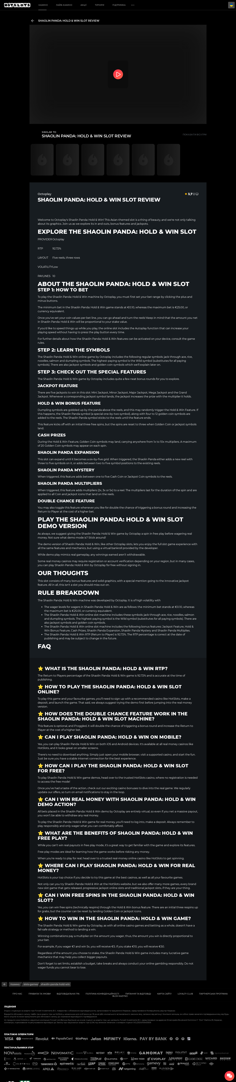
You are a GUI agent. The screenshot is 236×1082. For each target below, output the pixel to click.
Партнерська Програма (213, 994)
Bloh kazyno (120, 996)
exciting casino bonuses (122, 788)
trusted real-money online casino (124, 858)
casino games (135, 925)
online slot (110, 328)
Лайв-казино (64, 5)
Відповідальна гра (68, 994)
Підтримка (119, 5)
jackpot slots (153, 888)
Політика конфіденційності (102, 994)
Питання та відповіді (138, 994)
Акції (83, 5)
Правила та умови (40, 994)
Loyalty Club (185, 994)
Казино (43, 5)
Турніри (99, 5)
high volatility (145, 600)
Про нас (17, 994)
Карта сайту (164, 994)
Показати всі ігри (194, 134)
